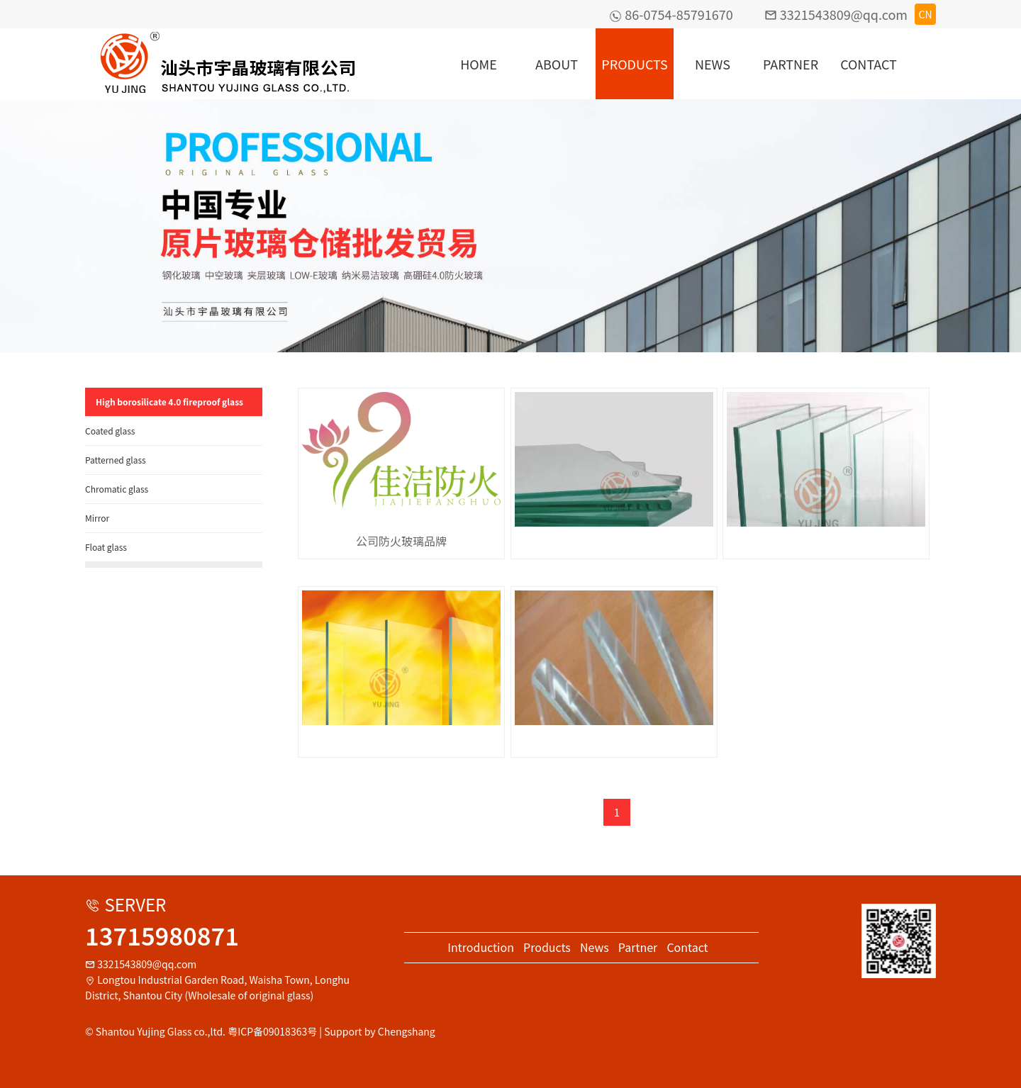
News (594, 946)
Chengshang (406, 1031)
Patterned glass (115, 460)
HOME (478, 64)
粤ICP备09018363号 (272, 1031)
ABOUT (556, 64)
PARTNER (790, 64)
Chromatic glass (116, 489)
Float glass (106, 547)
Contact (687, 946)
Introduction (480, 946)
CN (925, 14)
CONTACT (868, 64)
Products (547, 946)
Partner (637, 946)
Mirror (97, 518)
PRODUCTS (634, 64)
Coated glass (110, 431)
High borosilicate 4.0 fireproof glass (169, 402)
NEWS (712, 64)
